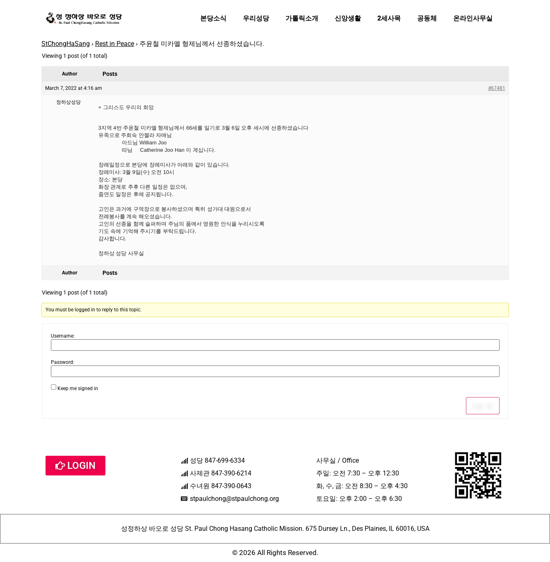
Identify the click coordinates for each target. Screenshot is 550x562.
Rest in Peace (114, 44)
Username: (63, 336)
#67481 (496, 88)
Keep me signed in (77, 388)
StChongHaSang (65, 44)
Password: (62, 362)
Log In (483, 405)
